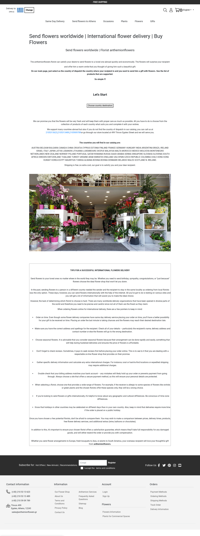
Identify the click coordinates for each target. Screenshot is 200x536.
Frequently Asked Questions (86, 498)
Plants (124, 21)
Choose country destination (100, 105)
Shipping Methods (158, 500)
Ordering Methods (158, 496)
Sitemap (82, 503)
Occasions (108, 21)
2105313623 (51, 132)
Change (29, 10)
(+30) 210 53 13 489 (21, 496)
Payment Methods (158, 492)
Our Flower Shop (62, 492)
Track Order (155, 505)
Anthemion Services (88, 492)
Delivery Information (159, 509)
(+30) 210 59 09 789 (21, 500)
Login (105, 492)
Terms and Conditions (59, 502)
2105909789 (75, 132)
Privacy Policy (61, 508)
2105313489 (63, 132)
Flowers (139, 21)
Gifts (152, 21)
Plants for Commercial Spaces (116, 516)
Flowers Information (112, 512)
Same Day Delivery (55, 21)
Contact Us (60, 512)
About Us (59, 496)
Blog (81, 508)
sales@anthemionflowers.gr (24, 512)
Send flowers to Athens (84, 21)
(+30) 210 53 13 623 (21, 492)
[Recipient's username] (93, 463)
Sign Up (106, 496)
